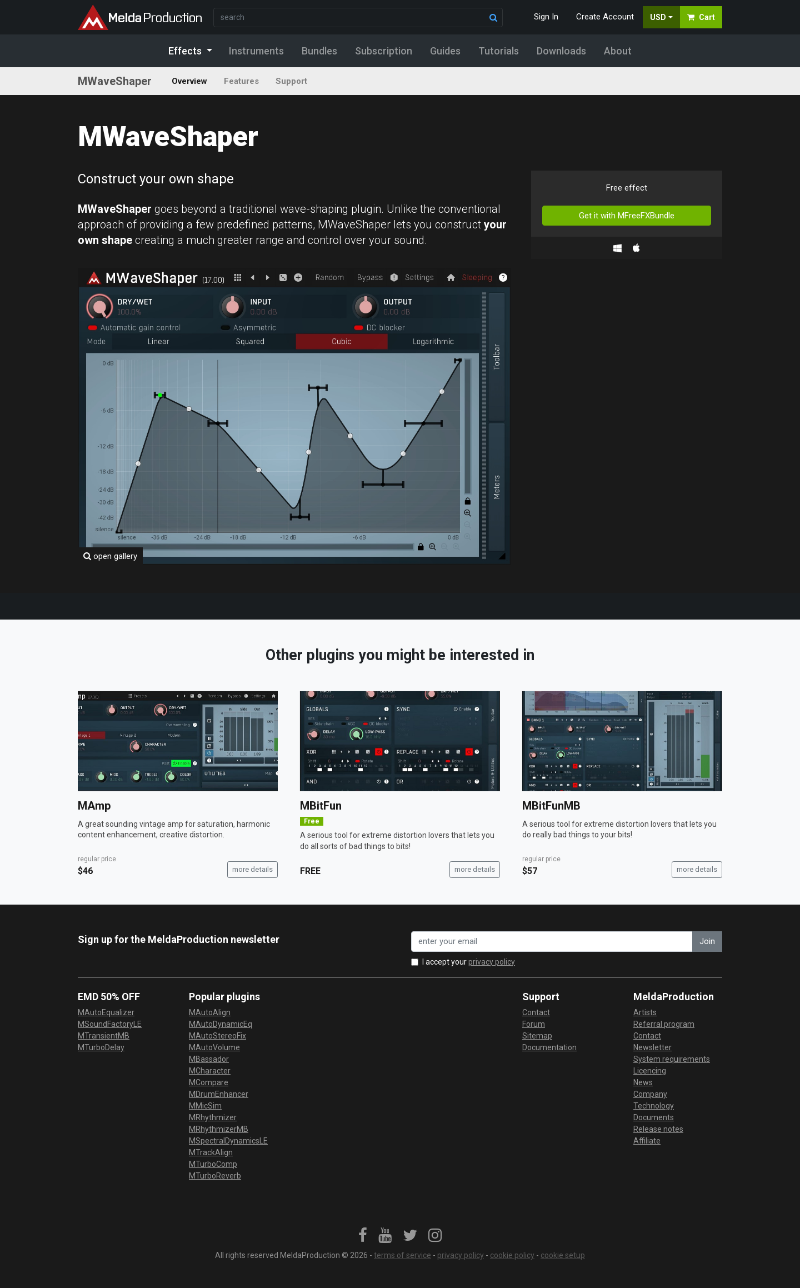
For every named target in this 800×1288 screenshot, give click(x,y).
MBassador (209, 1059)
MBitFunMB (551, 805)
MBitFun (321, 805)
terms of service (402, 1255)
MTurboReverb (215, 1175)
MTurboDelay (101, 1047)
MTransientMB (103, 1035)
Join (707, 941)
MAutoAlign (210, 1012)
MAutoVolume (214, 1047)
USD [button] (658, 17)
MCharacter (210, 1070)
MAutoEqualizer (106, 1012)
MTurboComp (213, 1164)
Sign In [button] (546, 17)
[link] (363, 1236)
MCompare (208, 1082)
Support (291, 81)
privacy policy (491, 961)
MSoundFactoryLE (110, 1024)
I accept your (468, 961)
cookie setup (563, 1255)
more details (252, 869)
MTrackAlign (211, 1152)
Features (241, 81)
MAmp (94, 805)
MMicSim (205, 1105)
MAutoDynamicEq (220, 1024)
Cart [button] (701, 17)
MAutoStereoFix (217, 1035)
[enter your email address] (552, 941)
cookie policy (512, 1255)
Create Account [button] (605, 17)
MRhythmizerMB (218, 1129)
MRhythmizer (213, 1117)
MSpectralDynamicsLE (228, 1140)
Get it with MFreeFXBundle (626, 216)
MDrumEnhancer (218, 1094)
